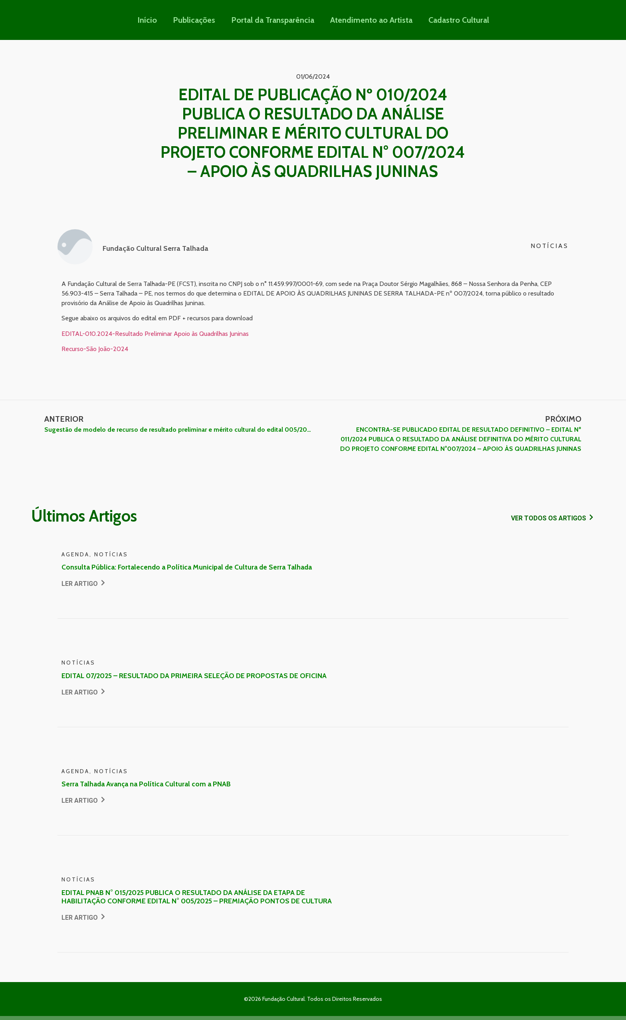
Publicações (194, 20)
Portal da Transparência (272, 20)
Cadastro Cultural (458, 20)
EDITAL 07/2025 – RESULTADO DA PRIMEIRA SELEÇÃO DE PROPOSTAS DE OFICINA (194, 675)
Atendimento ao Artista (371, 20)
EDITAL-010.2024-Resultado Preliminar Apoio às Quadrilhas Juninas (155, 333)
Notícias (550, 246)
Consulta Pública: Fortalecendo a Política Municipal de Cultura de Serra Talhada (186, 567)
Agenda (75, 554)
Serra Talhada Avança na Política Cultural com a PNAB (146, 784)
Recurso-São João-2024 (94, 349)
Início (147, 20)
